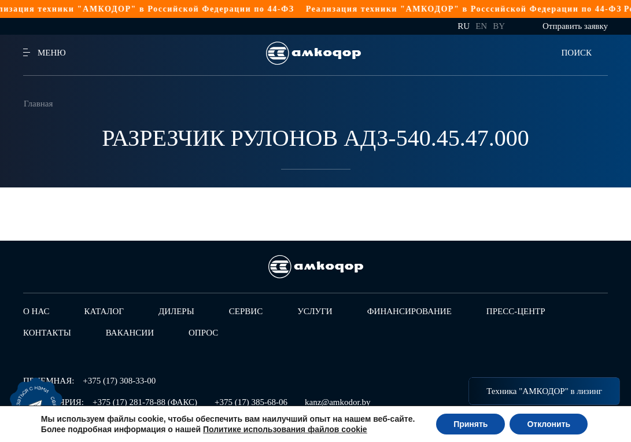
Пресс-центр (515, 311)
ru (463, 26)
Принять (470, 424)
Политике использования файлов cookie (285, 429)
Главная (38, 103)
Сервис (246, 311)
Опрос (203, 332)
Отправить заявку (575, 26)
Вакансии (130, 332)
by (499, 26)
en (481, 26)
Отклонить (548, 424)
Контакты (47, 332)
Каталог (104, 311)
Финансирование (409, 311)
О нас (36, 311)
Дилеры (176, 311)
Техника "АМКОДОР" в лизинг (544, 391)
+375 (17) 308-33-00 (119, 380)
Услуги (315, 311)
